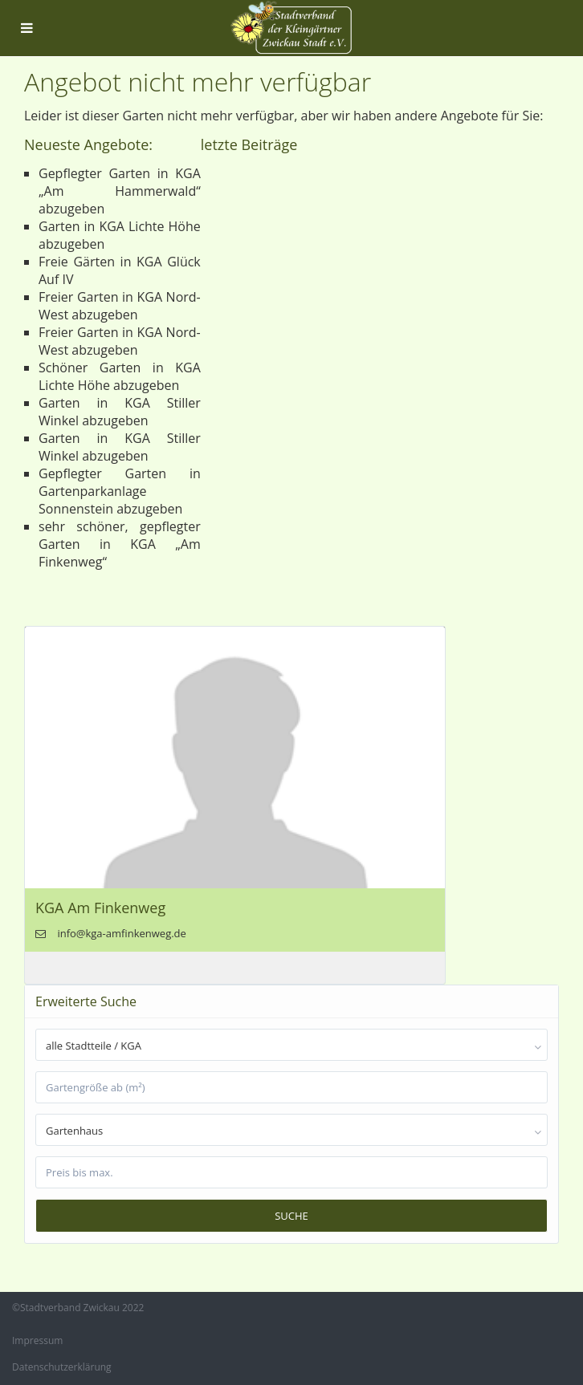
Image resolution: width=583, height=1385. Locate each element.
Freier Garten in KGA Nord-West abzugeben (120, 305)
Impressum (37, 1340)
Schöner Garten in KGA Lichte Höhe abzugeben (120, 376)
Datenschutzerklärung (62, 1367)
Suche (291, 1215)
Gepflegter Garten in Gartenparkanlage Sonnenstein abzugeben (120, 491)
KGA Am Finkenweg (100, 907)
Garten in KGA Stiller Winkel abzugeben (120, 411)
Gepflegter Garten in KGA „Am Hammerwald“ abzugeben (120, 190)
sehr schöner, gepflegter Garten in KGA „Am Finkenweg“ (120, 544)
